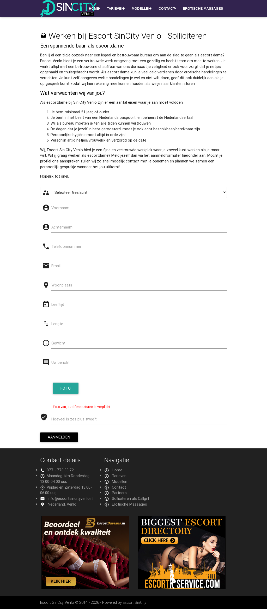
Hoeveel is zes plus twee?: (74, 419)
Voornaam (60, 207)
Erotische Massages (203, 8)
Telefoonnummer (66, 246)
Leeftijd (57, 304)
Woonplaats (61, 285)
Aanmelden (59, 437)
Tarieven (115, 8)
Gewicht (58, 343)
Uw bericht (60, 362)
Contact (167, 8)
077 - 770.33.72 (60, 469)
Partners (119, 492)
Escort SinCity (134, 602)
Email (55, 265)
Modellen (141, 8)
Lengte (57, 323)
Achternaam (61, 227)
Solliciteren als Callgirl (130, 498)
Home (117, 469)
